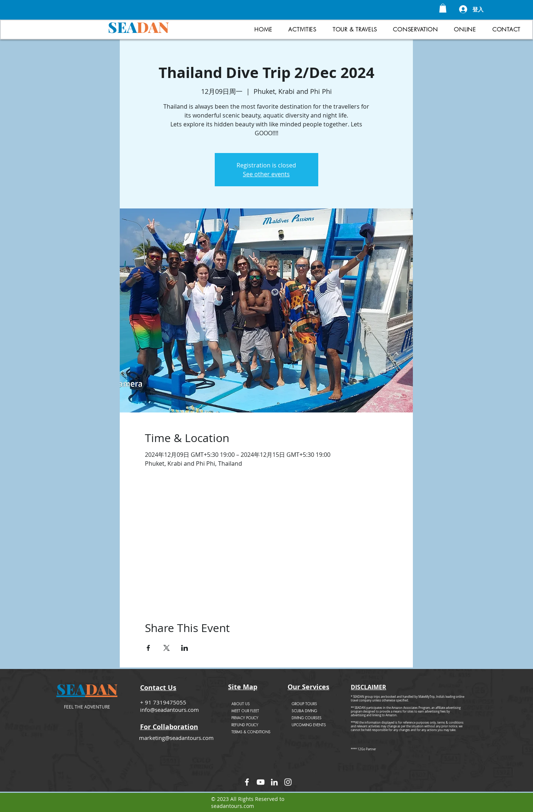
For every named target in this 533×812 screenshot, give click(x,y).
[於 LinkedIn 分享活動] (184, 648)
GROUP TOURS (304, 703)
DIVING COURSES (307, 717)
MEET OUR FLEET (245, 710)
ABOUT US (240, 703)
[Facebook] (247, 782)
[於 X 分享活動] (166, 648)
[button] (443, 8)
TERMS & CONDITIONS (251, 731)
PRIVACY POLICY (244, 717)
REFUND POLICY (244, 724)
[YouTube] (260, 782)
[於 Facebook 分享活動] (148, 648)
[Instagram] (288, 782)
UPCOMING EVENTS (309, 724)
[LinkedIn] (274, 782)
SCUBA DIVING (304, 710)
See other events (266, 174)
